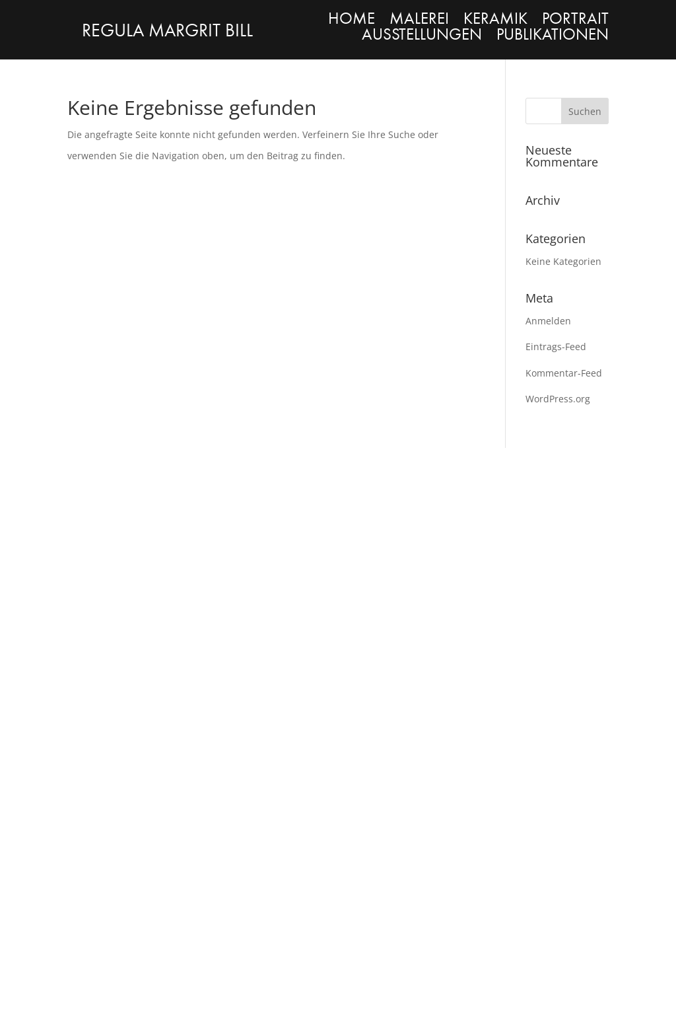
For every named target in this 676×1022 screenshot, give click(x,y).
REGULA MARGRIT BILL (167, 30)
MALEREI (419, 18)
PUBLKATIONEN (395, 560)
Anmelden (548, 320)
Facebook (525, 560)
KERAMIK (495, 18)
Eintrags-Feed (555, 346)
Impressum (87, 949)
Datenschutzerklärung (256, 949)
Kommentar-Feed (563, 373)
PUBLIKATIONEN (552, 34)
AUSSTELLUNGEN (422, 34)
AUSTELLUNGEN (107, 745)
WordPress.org (557, 398)
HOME (351, 18)
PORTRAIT (575, 18)
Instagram (524, 538)
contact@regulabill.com (551, 581)
